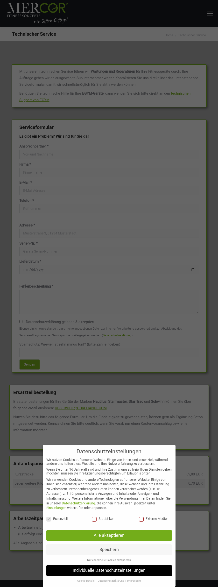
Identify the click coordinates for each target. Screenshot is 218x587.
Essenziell (57, 519)
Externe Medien (154, 519)
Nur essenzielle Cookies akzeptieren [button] (109, 560)
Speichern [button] (109, 549)
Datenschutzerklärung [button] (111, 580)
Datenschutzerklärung (78, 503)
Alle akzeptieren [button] (109, 535)
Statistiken (103, 519)
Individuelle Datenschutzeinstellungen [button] (109, 570)
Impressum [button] (134, 580)
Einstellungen (56, 508)
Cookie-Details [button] (86, 580)
